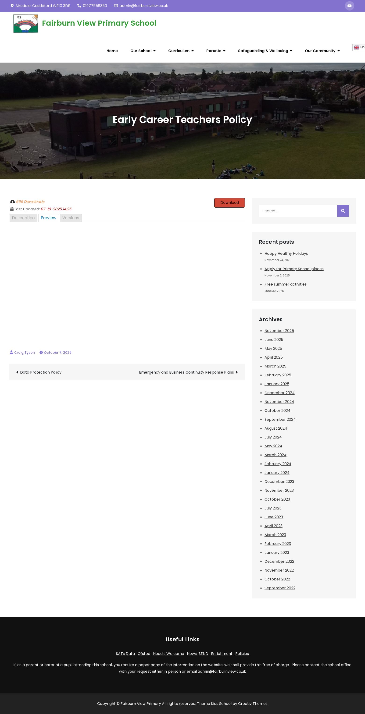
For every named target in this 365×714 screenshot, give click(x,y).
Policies (242, 653)
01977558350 (92, 5)
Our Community (320, 50)
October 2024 (277, 410)
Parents (213, 50)
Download (229, 202)
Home (112, 50)
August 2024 (276, 428)
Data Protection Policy (40, 372)
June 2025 (274, 339)
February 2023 (278, 543)
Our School (140, 50)
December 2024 (280, 393)
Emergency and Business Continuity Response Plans (186, 372)
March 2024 (275, 455)
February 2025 (278, 375)
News (192, 653)
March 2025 (275, 366)
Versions (70, 218)
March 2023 (275, 534)
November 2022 (279, 570)
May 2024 (273, 446)
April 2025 (274, 357)
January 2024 (277, 472)
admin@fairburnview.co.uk (141, 5)
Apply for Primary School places (294, 269)
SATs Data (125, 653)
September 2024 (280, 419)
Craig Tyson (24, 352)
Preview (48, 218)
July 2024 (273, 437)
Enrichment (222, 653)
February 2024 (278, 464)
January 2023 (277, 552)
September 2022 (280, 588)
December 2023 (279, 481)
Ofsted (144, 653)
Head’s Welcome (168, 653)
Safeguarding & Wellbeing (263, 50)
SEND (203, 653)
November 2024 (279, 401)
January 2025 (277, 384)
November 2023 (279, 490)
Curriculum (179, 50)
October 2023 (277, 499)
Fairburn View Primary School (99, 23)
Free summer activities (286, 284)
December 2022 (279, 561)
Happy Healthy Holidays (286, 253)
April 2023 (274, 526)
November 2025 (279, 330)
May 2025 (273, 348)
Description (23, 218)
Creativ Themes (253, 703)
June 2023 (274, 517)
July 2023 (273, 508)
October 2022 (277, 579)
